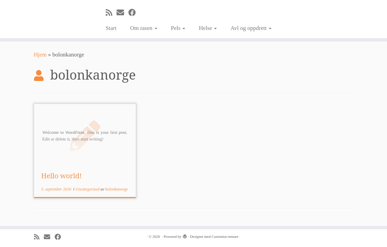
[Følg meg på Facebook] (134, 13)
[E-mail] (122, 13)
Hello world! (61, 175)
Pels (178, 28)
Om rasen (143, 28)
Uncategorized (88, 189)
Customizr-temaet (225, 236)
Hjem (40, 54)
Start (111, 28)
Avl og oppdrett (250, 28)
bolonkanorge (116, 189)
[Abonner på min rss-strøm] (111, 13)
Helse (208, 28)
